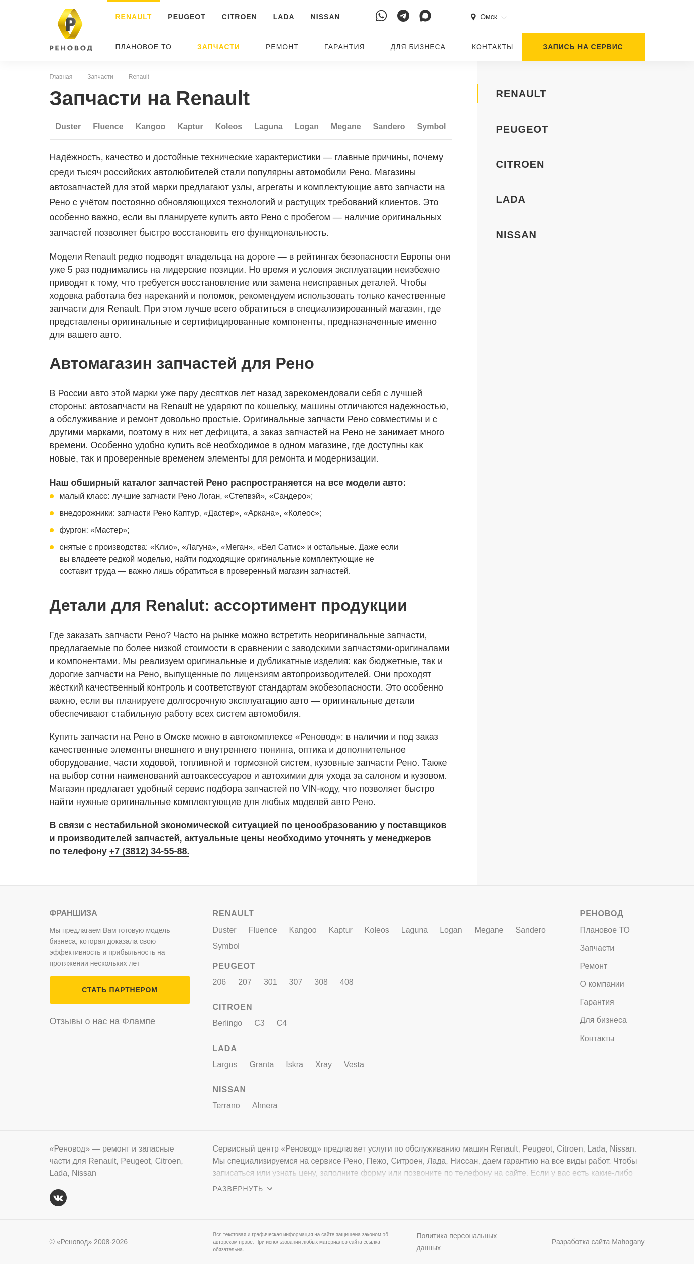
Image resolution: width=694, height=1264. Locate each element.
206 (219, 982)
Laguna (268, 126)
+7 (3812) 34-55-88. (149, 851)
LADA (284, 17)
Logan (307, 126)
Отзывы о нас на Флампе (103, 1021)
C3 (259, 1023)
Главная (61, 76)
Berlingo (228, 1023)
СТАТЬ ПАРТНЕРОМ (119, 990)
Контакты (493, 47)
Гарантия (344, 47)
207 (245, 982)
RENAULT (133, 17)
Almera (265, 1105)
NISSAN (325, 17)
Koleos (228, 126)
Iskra (294, 1064)
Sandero (389, 126)
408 (347, 982)
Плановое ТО (143, 47)
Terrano (226, 1105)
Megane (346, 126)
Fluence (108, 126)
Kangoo (151, 126)
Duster (68, 126)
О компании (602, 984)
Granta (261, 1064)
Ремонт (282, 47)
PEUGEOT (186, 17)
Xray (323, 1064)
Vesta (354, 1064)
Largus (225, 1064)
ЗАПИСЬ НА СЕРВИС (583, 47)
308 (321, 982)
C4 (282, 1023)
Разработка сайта (598, 1242)
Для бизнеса (418, 47)
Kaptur (190, 126)
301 (270, 982)
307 (296, 982)
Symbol (431, 126)
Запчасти (218, 47)
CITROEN (239, 17)
